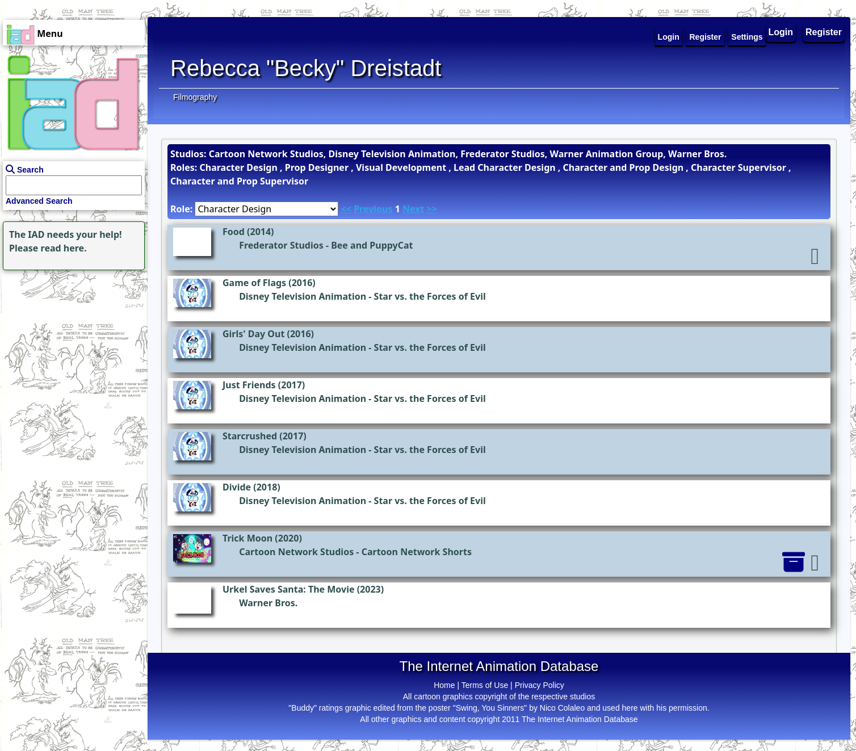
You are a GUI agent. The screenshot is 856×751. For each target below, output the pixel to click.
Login (781, 32)
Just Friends (249, 385)
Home (444, 685)
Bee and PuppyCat (372, 245)
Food (234, 231)
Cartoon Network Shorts (417, 552)
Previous (373, 209)
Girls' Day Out (253, 334)
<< (346, 209)
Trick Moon (247, 538)
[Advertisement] (71, 344)
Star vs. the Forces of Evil (430, 296)
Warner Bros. (268, 603)
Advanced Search (39, 200)
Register (823, 32)
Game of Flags (254, 282)
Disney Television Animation (302, 296)
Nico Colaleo (562, 707)
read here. (64, 248)
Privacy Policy (539, 685)
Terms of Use (484, 685)
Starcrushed (250, 436)
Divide (237, 487)
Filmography (195, 97)
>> (432, 209)
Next (413, 209)
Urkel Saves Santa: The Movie (289, 589)
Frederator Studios (281, 245)
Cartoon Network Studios (296, 552)
